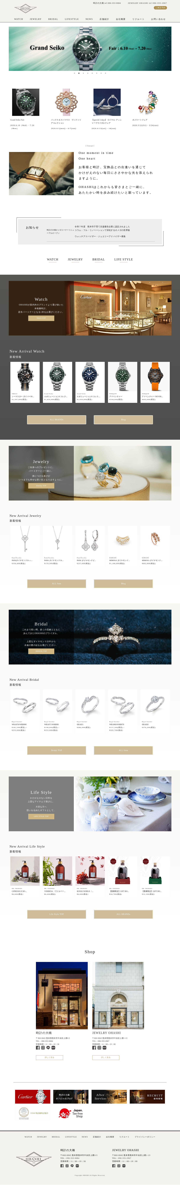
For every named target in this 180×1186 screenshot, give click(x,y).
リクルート (138, 19)
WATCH (18, 19)
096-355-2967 (103, 1041)
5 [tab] (92, 73)
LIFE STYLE (123, 259)
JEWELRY (36, 19)
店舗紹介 (104, 19)
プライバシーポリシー (145, 1137)
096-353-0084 (47, 1041)
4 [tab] (87, 73)
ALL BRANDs (56, 420)
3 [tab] (83, 73)
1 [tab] (74, 73)
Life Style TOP (56, 914)
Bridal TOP (56, 750)
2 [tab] (79, 73)
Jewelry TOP (41, 486)
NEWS (89, 19)
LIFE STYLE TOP (41, 816)
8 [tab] (105, 73)
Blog (123, 420)
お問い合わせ (158, 19)
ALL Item (56, 583)
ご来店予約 (160, 8)
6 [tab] (96, 73)
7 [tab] (101, 73)
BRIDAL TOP (41, 651)
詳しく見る (49, 1057)
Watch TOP (41, 318)
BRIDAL (53, 19)
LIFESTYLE (72, 19)
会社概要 (121, 19)
